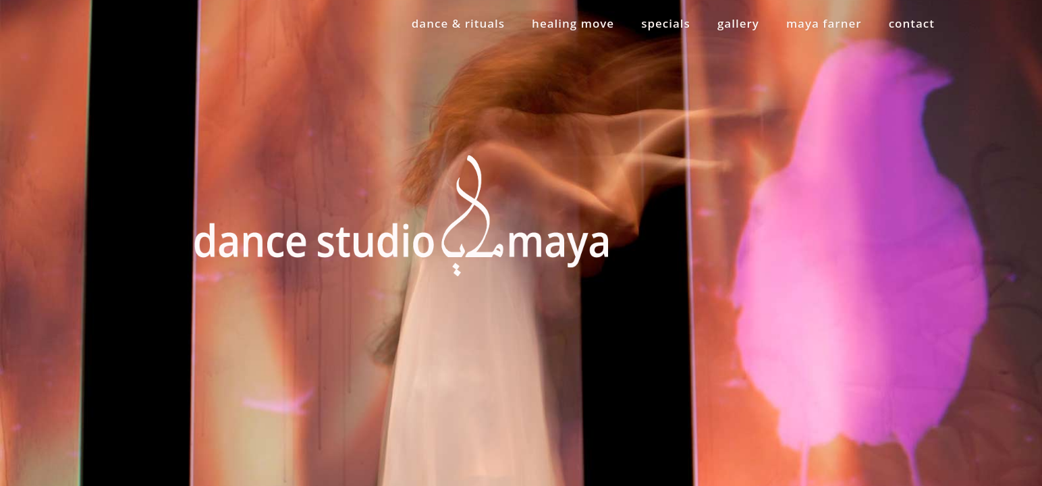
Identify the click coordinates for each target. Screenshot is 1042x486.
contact (912, 23)
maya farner (824, 23)
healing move (573, 23)
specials (665, 23)
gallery (738, 23)
